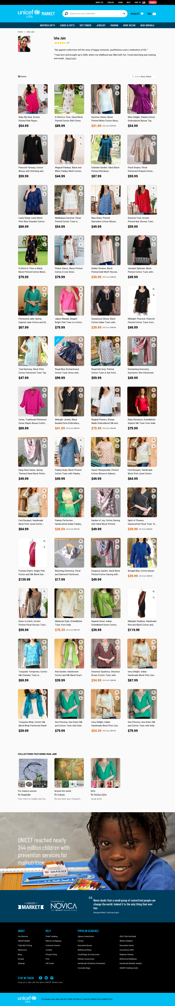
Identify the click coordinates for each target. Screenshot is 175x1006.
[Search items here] (91, 13)
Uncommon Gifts (127, 950)
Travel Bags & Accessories (88, 954)
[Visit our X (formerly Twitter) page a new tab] (46, 977)
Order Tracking (51, 936)
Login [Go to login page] (120, 2)
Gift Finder (85, 25)
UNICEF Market (24, 941)
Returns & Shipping (53, 941)
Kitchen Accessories (86, 959)
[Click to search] (124, 14)
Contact (49, 950)
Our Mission (23, 936)
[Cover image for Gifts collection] (105, 773)
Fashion (114, 25)
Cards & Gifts (67, 25)
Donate (21, 959)
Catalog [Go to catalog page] (110, 2)
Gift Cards (50, 963)
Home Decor (129, 25)
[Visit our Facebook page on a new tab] (40, 977)
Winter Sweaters (126, 941)
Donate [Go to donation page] (153, 2)
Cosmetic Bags (84, 968)
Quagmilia (25, 794)
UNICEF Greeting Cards (129, 968)
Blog (20, 954)
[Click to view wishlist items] (137, 13)
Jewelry (100, 25)
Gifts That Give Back (128, 936)
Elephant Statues (127, 954)
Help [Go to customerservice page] (128, 2)
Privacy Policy (51, 954)
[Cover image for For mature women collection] (33, 773)
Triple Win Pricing (25, 945)
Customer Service (53, 945)
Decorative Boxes (85, 945)
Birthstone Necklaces (128, 959)
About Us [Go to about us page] (99, 2)
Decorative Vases (127, 945)
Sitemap (21, 963)
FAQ (47, 959)
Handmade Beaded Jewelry (131, 963)
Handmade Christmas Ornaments (91, 963)
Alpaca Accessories (86, 936)
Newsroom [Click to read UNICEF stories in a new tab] (22, 950)
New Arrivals (147, 25)
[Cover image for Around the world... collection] (69, 773)
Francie (61, 794)
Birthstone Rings (84, 950)
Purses (81, 941)
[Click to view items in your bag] (151, 13)
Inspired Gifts (47, 25)
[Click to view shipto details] (140, 2)
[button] (71, 58)
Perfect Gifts (100, 794)
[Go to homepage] (36, 14)
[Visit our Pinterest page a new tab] (52, 977)
